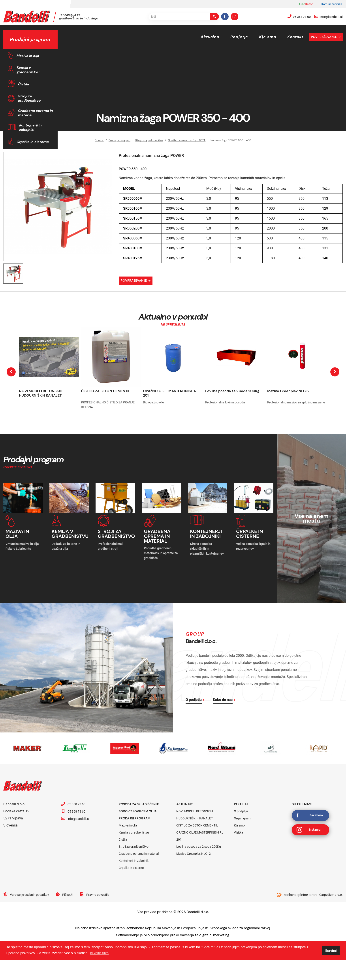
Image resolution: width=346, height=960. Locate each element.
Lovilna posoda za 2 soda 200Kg (232, 391)
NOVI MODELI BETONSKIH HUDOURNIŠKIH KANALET (40, 393)
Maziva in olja (28, 55)
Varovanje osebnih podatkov (28, 889)
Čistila (23, 84)
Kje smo (267, 37)
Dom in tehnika (331, 4)
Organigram (242, 813)
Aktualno (210, 37)
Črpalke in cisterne (33, 141)
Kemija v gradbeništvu (28, 69)
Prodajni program (137, 813)
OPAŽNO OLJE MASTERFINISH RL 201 (170, 393)
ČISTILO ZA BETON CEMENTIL (105, 391)
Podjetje (239, 37)
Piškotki (70, 889)
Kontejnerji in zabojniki (30, 127)
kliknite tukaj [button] (99, 953)
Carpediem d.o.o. (329, 890)
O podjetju (241, 806)
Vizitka (238, 827)
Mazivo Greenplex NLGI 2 (288, 391)
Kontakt (295, 37)
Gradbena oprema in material (35, 112)
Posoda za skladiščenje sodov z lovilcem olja (142, 802)
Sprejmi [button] (331, 950)
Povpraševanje (324, 37)
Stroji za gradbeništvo (29, 98)
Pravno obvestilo (102, 889)
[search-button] (214, 16)
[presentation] (11, 371)
